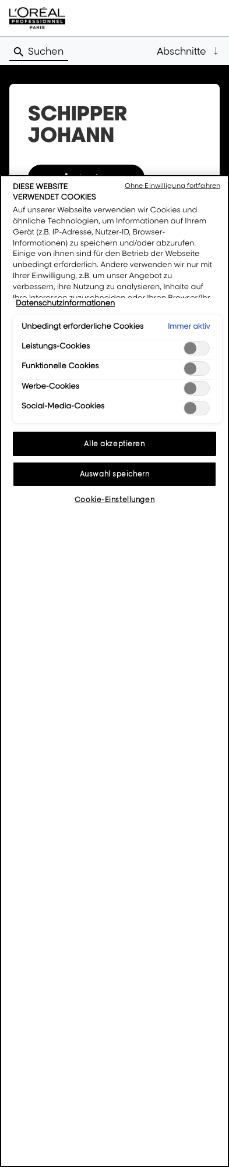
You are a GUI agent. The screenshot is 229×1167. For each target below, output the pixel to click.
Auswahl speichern (115, 473)
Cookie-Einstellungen (114, 499)
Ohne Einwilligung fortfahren (172, 186)
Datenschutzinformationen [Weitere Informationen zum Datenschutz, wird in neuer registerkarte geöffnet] (65, 303)
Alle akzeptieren (114, 443)
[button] (188, 51)
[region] (114, 671)
